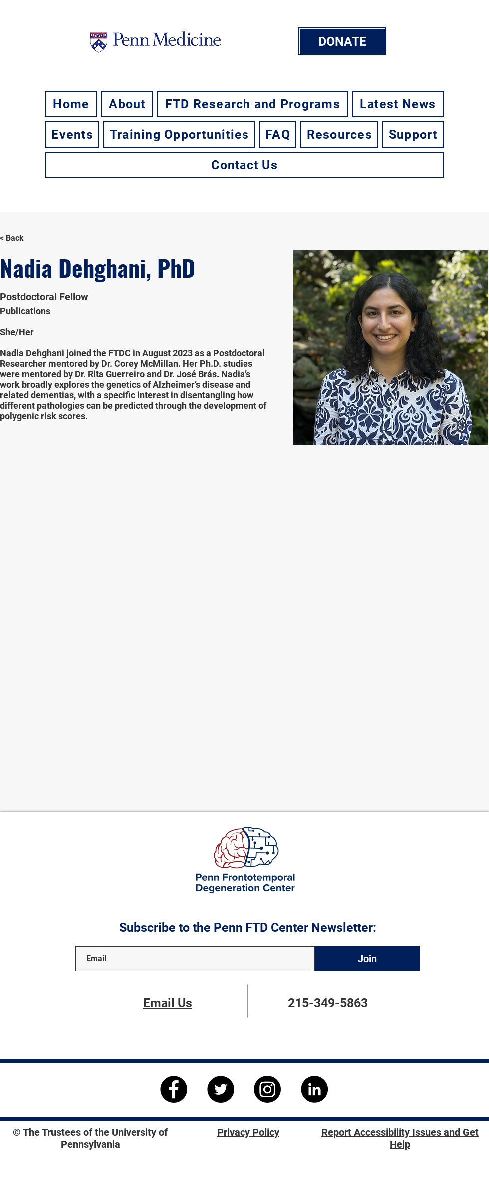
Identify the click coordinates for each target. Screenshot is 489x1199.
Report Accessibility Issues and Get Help (400, 1138)
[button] (127, 104)
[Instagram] (267, 1089)
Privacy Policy (248, 1132)
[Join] (367, 958)
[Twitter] (220, 1089)
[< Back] (19, 238)
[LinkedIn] (314, 1089)
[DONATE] (342, 41)
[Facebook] (173, 1089)
